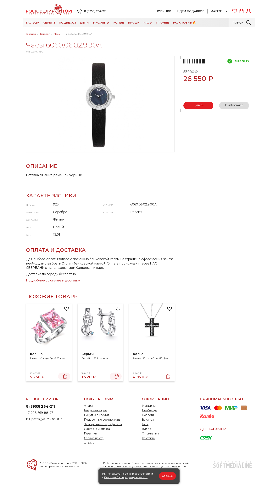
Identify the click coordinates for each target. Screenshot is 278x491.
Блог (145, 424)
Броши (134, 22)
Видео (146, 429)
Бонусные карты (95, 410)
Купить (198, 105)
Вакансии (148, 419)
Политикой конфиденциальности (125, 477)
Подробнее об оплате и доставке (53, 280)
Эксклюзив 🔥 (184, 22)
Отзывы (89, 443)
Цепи (84, 22)
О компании (150, 433)
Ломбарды (149, 410)
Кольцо (36, 354)
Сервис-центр (93, 438)
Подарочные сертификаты (102, 419)
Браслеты (101, 22)
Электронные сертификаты (103, 424)
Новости (148, 415)
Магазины (218, 11)
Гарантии (90, 433)
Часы (147, 22)
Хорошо (167, 475)
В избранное (234, 105)
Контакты (148, 438)
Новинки (163, 11)
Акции (88, 405)
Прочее (162, 22)
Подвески (67, 22)
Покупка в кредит (96, 415)
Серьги (49, 22)
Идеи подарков (190, 11)
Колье (118, 22)
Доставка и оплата (97, 429)
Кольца (32, 22)
